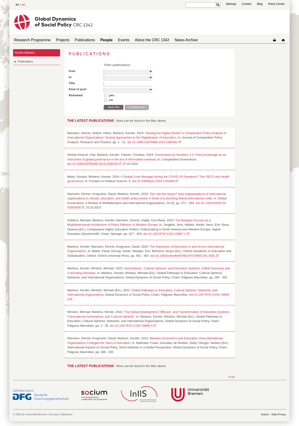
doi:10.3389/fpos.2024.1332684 (153, 181)
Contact (246, 4)
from (72, 71)
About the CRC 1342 (142, 40)
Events (115, 40)
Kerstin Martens (25, 52)
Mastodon (66, 414)
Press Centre (276, 4)
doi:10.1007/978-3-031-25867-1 (164, 234)
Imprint (265, 414)
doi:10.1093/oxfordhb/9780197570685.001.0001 (182, 255)
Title (72, 83)
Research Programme (31, 40)
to (70, 77)
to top (231, 376)
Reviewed (76, 95)
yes (111, 95)
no (111, 100)
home (284, 40)
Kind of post (77, 89)
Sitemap (231, 4)
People (100, 40)
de (17, 4)
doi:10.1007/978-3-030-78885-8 (131, 325)
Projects (60, 40)
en (23, 4)
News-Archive (174, 40)
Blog (260, 4)
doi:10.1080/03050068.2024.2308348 (92, 164)
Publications (80, 40)
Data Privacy (279, 414)
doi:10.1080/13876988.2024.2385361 (152, 142)
